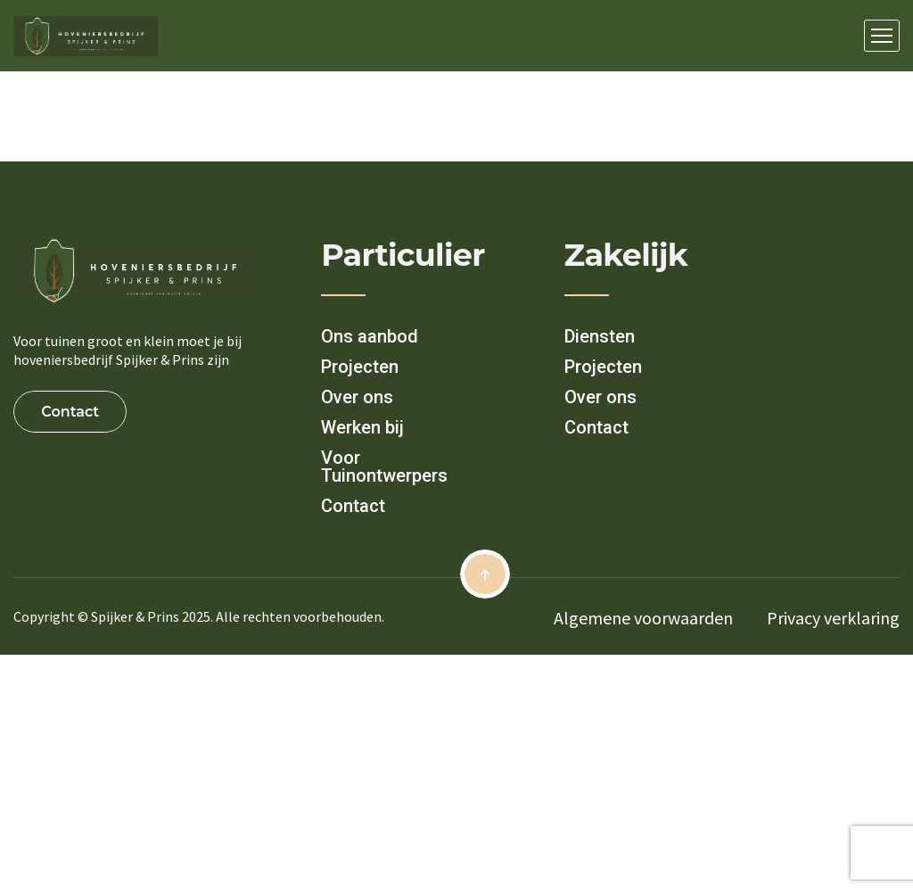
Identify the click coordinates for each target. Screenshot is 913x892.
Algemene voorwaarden (643, 618)
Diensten (599, 336)
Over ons (357, 397)
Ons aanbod (369, 336)
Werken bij (362, 427)
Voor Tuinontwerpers (384, 466)
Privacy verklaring (833, 618)
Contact (353, 505)
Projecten (360, 366)
